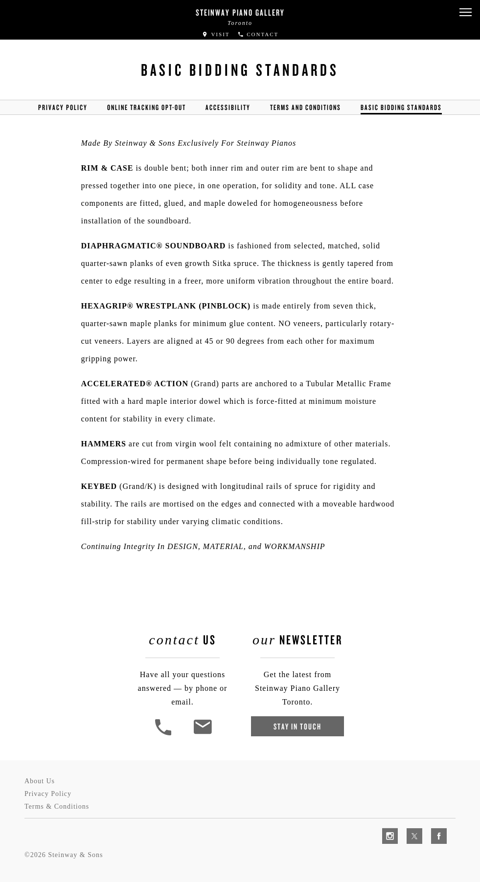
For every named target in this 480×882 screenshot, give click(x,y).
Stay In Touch (297, 726)
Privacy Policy (63, 107)
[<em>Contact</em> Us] (202, 734)
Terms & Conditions (56, 806)
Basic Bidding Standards (401, 107)
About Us (39, 781)
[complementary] (409, 828)
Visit (216, 34)
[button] (465, 12)
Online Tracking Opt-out (146, 107)
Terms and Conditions (305, 107)
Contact (258, 34)
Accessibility (228, 107)
